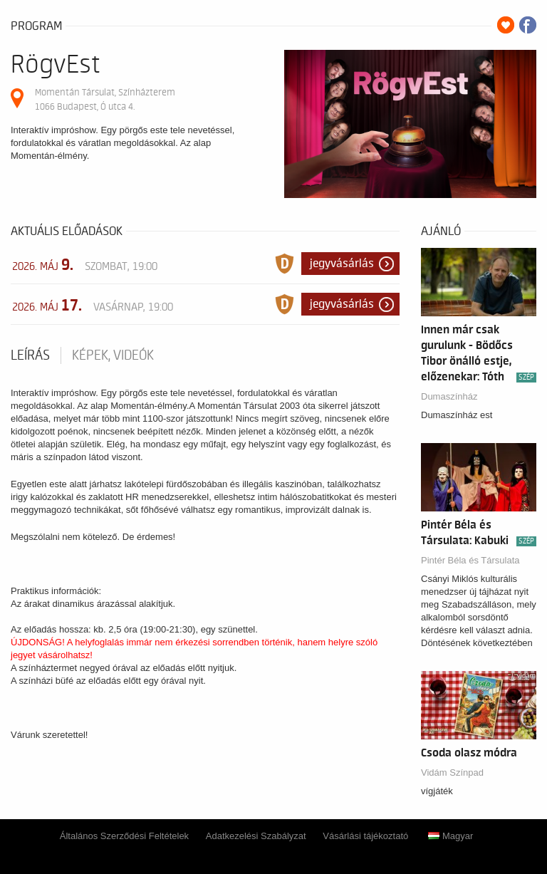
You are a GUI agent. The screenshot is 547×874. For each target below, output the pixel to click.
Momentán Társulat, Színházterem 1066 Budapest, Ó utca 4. (105, 99)
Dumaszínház (449, 396)
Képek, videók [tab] (113, 355)
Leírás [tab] (30, 355)
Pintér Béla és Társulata (470, 560)
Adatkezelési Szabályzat (256, 836)
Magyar (450, 836)
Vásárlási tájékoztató (365, 836)
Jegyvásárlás (342, 263)
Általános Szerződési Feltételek (124, 836)
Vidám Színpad (452, 772)
